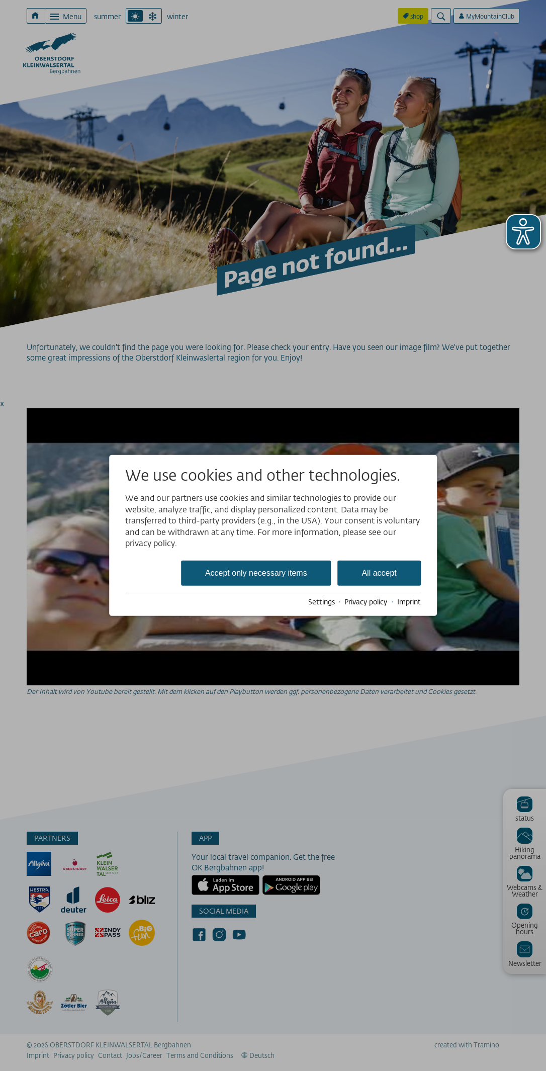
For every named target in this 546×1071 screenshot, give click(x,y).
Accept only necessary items (256, 573)
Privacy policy (365, 601)
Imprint (409, 601)
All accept (378, 573)
